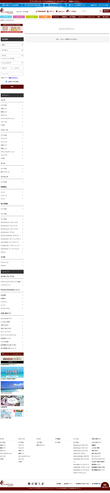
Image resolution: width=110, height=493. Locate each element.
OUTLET (3, 252)
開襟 (10, 78)
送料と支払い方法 (6, 328)
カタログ (3, 265)
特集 (99, 17)
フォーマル (4, 122)
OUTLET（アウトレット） (79, 472)
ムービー (3, 305)
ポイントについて (6, 331)
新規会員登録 (41, 11)
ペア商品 (44, 17)
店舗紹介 (3, 298)
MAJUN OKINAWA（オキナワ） (10, 235)
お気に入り (60, 11)
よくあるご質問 (5, 322)
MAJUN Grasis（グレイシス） (9, 225)
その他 (3, 125)
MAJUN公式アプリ (6, 318)
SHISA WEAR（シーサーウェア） (10, 249)
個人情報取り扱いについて (8, 348)
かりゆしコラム (5, 308)
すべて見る (4, 105)
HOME (2, 20)
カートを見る (71, 11)
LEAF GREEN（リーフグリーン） (10, 242)
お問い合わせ (4, 325)
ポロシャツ (4, 115)
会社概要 (3, 295)
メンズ (6, 17)
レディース (19, 17)
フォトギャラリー (6, 285)
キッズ (32, 17)
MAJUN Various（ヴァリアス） (10, 229)
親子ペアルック (5, 172)
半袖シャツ (4, 108)
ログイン (50, 11)
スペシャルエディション (8, 118)
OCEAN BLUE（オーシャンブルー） (11, 239)
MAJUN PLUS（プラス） (8, 232)
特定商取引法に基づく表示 (8, 345)
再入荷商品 (73, 17)
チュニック (4, 142)
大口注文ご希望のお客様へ (98, 461)
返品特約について (6, 338)
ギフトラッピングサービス (8, 335)
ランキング (56, 17)
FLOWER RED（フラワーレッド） (10, 245)
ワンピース (4, 138)
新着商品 (64, 17)
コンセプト (4, 302)
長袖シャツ (4, 112)
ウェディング (91, 17)
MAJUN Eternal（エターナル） (10, 222)
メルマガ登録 (4, 341)
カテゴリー (82, 17)
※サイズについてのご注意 (7, 58)
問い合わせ (106, 17)
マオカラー (15, 78)
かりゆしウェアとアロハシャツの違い (11, 281)
